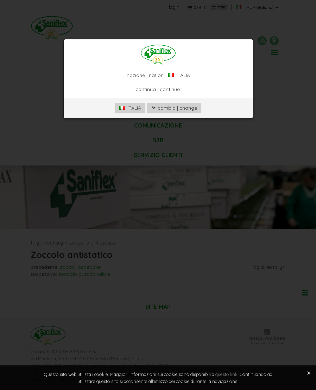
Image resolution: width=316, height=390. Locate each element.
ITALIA (130, 108)
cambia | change (174, 108)
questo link (226, 374)
